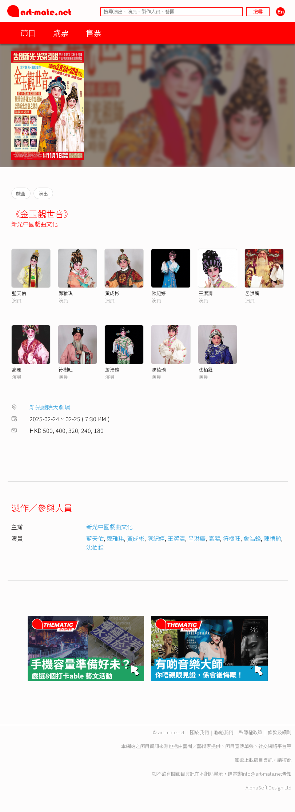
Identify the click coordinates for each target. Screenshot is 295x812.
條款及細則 (279, 732)
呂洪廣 (252, 293)
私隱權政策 (250, 732)
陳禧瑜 (159, 369)
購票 (60, 32)
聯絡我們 (223, 732)
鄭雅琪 (66, 293)
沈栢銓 (206, 369)
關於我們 (199, 732)
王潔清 (206, 293)
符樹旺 (66, 369)
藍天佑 (19, 293)
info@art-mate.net (262, 773)
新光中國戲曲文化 (34, 224)
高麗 (16, 369)
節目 (28, 32)
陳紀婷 (159, 293)
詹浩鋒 (112, 369)
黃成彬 (112, 293)
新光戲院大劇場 (49, 407)
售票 (93, 32)
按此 (286, 759)
